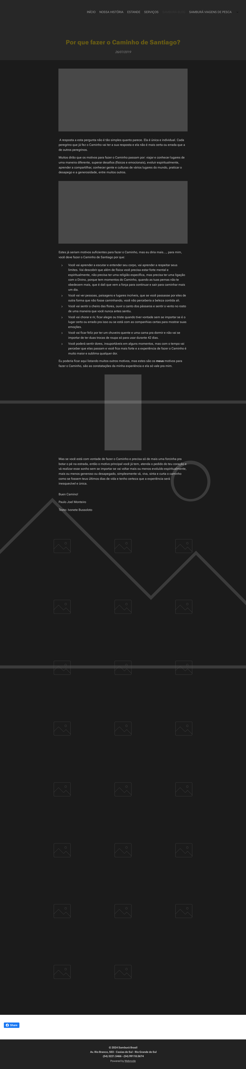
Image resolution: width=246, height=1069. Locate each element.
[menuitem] (211, 12)
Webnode (130, 1060)
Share (11, 1025)
